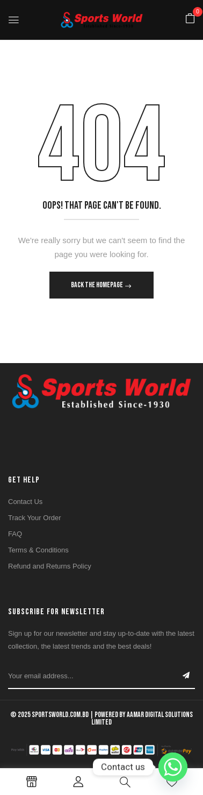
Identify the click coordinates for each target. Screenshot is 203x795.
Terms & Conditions (38, 550)
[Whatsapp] (172, 767)
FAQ (15, 534)
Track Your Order (34, 518)
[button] (190, 19)
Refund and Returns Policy (49, 566)
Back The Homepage (97, 284)
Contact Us (25, 502)
